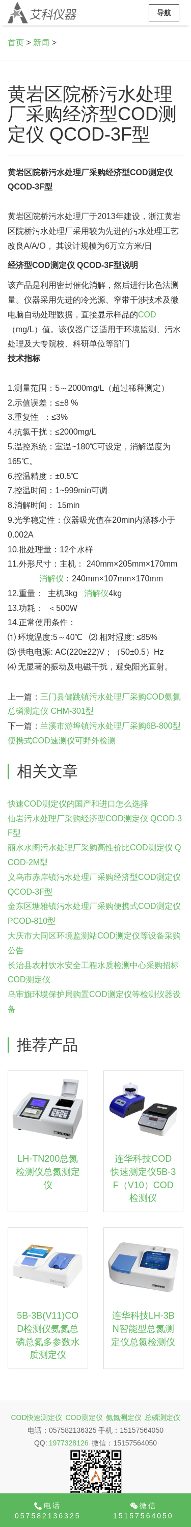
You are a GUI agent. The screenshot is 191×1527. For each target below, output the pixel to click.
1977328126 (69, 1443)
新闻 (41, 42)
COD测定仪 (84, 1417)
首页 (16, 42)
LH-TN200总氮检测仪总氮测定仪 (48, 1172)
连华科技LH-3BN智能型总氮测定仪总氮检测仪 (143, 1328)
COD (147, 314)
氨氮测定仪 (124, 1417)
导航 (164, 13)
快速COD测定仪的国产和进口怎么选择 (78, 803)
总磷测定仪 (162, 1417)
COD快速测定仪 (36, 1417)
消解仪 (51, 578)
